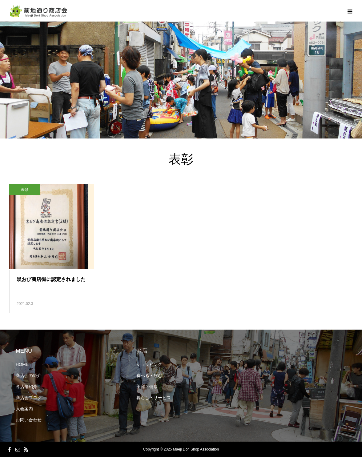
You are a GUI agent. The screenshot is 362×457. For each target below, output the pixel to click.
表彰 (24, 189)
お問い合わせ (29, 419)
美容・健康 (147, 386)
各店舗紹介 (26, 386)
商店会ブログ (29, 397)
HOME (22, 364)
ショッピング (149, 364)
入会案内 (24, 408)
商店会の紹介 (29, 375)
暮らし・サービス (153, 397)
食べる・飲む (149, 375)
